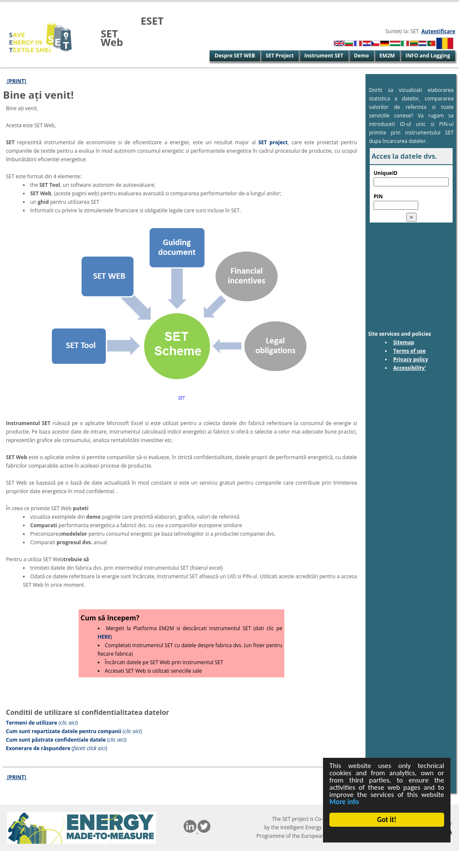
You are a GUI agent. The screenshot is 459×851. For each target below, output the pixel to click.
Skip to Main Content (27, 6)
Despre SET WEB (235, 55)
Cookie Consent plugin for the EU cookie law (387, 834)
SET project (273, 142)
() (42, 722)
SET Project (280, 55)
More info (344, 801)
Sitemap (403, 342)
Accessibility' (409, 367)
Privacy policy (410, 359)
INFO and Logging (427, 55)
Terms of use (409, 350)
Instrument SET (323, 55)
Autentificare (438, 31)
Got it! (387, 819)
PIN (378, 196)
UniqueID (385, 173)
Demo (361, 55)
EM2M (387, 55)
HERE (104, 636)
